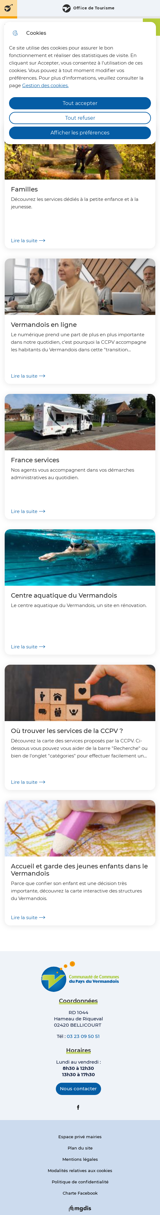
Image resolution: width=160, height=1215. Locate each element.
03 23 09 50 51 (83, 1036)
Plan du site (80, 1147)
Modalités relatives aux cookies (80, 1170)
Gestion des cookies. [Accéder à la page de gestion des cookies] (45, 85)
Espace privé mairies (80, 1136)
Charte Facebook (80, 1193)
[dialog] (80, 83)
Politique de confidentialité (80, 1181)
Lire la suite (28, 241)
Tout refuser (80, 118)
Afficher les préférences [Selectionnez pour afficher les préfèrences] (80, 133)
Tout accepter (80, 103)
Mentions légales (80, 1159)
